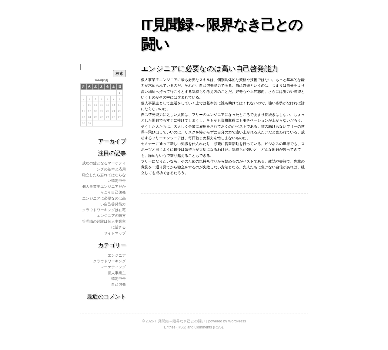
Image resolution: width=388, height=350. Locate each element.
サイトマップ (115, 233)
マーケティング (113, 267)
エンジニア (117, 255)
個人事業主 (117, 273)
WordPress (237, 321)
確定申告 (118, 279)
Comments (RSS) (208, 327)
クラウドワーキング (109, 261)
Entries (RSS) (175, 327)
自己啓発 (118, 284)
